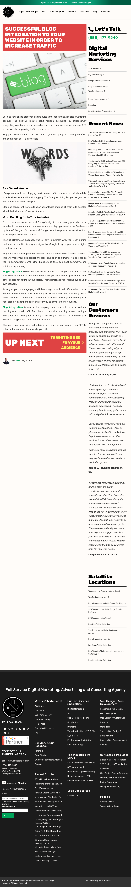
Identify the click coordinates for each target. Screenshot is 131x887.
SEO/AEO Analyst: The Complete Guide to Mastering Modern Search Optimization (105, 273)
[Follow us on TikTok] (28, 729)
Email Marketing (75, 744)
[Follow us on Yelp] (16, 729)
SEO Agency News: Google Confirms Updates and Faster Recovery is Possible (106, 264)
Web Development (95, 91)
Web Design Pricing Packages (114, 773)
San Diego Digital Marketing (99, 660)
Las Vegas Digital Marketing (99, 645)
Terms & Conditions (109, 806)
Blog (95, 11)
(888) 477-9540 (103, 37)
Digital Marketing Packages (113, 760)
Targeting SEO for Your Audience (67, 342)
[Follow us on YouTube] (24, 729)
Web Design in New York (97, 597)
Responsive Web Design (98, 87)
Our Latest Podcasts (44, 728)
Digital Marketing (28, 11)
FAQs (37, 733)
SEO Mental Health (76, 767)
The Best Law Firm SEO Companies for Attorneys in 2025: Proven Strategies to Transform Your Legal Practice (105, 254)
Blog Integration (12, 271)
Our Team (39, 710)
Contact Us (72, 795)
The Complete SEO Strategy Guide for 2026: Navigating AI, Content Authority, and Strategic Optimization (106, 163)
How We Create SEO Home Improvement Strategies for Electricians (105, 142)
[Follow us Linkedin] (5, 733)
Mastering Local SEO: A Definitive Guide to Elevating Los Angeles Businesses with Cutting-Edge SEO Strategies (105, 152)
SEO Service (91, 880)
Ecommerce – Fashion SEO (80, 780)
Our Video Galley (42, 719)
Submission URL (9, 806)
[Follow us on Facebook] (5, 729)
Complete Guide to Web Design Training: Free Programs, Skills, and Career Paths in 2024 (106, 213)
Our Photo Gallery (43, 715)
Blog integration (13, 307)
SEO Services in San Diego (99, 618)
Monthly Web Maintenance (112, 777)
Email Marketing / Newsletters (100, 111)
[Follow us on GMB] (20, 729)
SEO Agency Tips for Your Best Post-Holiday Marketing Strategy (106, 290)
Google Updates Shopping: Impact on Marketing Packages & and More (103, 204)
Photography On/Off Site (79, 740)
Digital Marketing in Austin (99, 639)
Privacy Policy (107, 801)
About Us (39, 706)
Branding (92, 105)
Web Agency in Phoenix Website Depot (104, 591)
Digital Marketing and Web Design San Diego (106, 603)
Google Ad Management (98, 81)
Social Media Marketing (97, 99)
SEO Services (93, 68)
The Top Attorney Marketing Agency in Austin (104, 631)
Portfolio (84, 11)
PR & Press (40, 724)
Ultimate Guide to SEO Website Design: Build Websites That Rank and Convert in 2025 (106, 282)
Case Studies (41, 755)
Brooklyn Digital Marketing (99, 624)
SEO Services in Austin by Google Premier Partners (105, 610)
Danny (17, 361)
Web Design (57, 11)
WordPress (105, 727)
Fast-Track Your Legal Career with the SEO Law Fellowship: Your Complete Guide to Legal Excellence (107, 234)
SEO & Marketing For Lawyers (81, 763)
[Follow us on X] (9, 729)
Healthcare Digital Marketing (81, 771)
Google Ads (72, 722)
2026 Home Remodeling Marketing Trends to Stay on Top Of (106, 133)
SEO (44, 11)
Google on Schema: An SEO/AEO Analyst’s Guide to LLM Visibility (105, 244)
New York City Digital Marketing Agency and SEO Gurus (106, 652)
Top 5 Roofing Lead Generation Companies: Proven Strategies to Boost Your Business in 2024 (106, 223)
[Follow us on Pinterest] (9, 733)
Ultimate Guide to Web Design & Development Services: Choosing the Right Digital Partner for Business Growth (107, 183)
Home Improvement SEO (79, 776)
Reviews (72, 11)
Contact (105, 11)
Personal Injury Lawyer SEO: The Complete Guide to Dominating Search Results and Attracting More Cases (105, 195)
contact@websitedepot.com (15, 761)
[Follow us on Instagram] (13, 729)
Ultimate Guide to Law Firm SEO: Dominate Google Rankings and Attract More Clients (106, 173)
